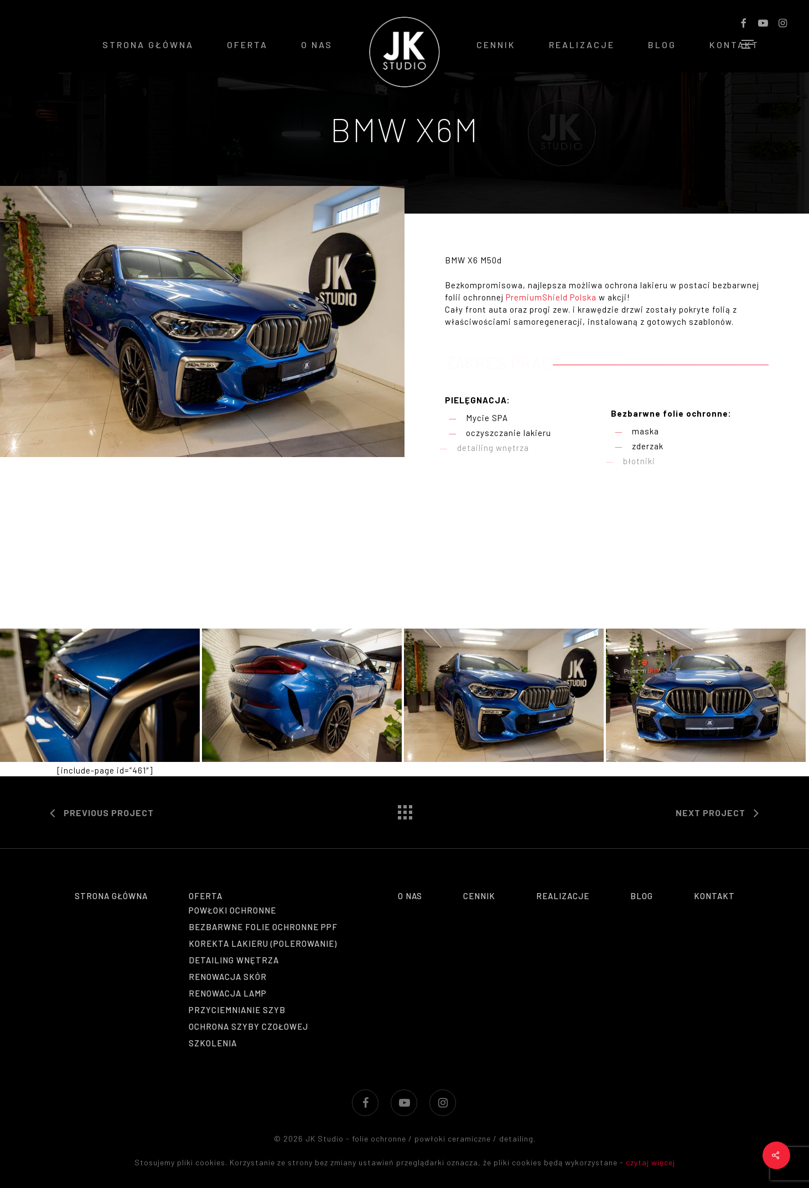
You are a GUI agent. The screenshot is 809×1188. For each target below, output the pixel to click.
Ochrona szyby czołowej (248, 1026)
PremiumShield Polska (551, 297)
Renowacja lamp (228, 993)
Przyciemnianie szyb (237, 1010)
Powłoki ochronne (232, 910)
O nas (410, 896)
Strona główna (111, 896)
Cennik (479, 896)
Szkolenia (213, 1043)
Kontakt (714, 896)
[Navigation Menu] (748, 44)
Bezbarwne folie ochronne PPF (263, 927)
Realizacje (562, 896)
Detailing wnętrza (234, 960)
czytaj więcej (650, 1162)
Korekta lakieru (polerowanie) (263, 943)
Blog (641, 896)
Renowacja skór (228, 977)
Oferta (205, 896)
